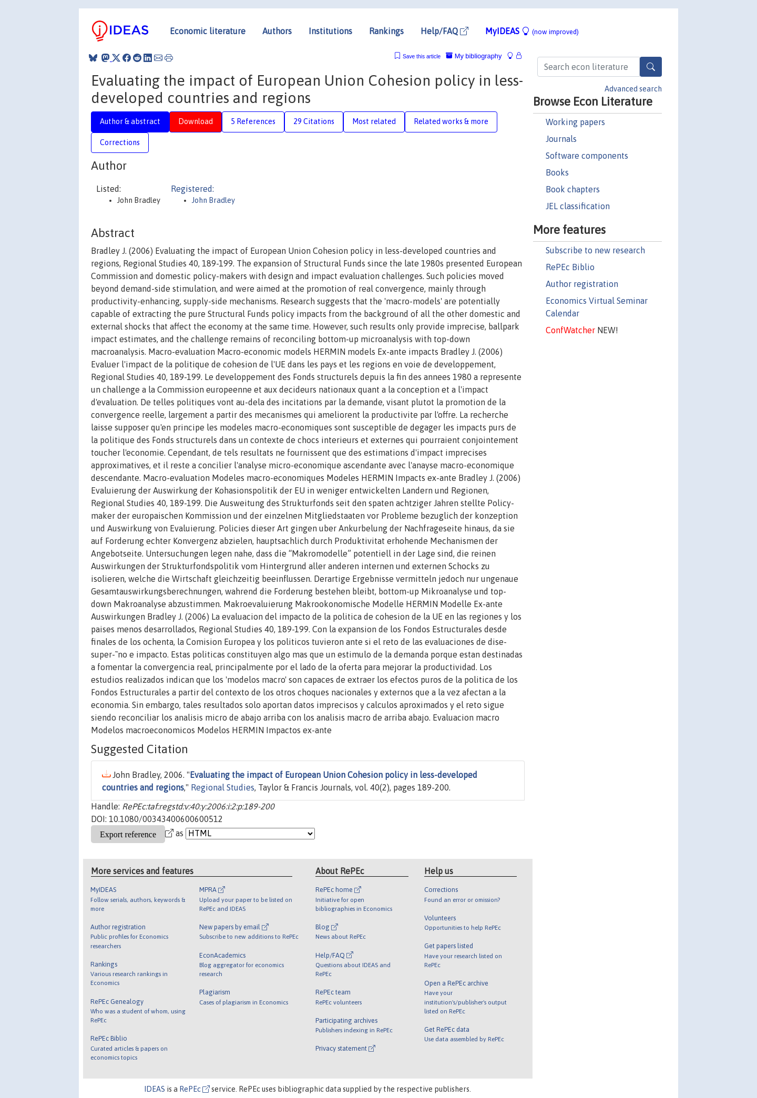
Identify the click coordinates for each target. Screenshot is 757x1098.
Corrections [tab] (120, 142)
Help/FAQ (444, 31)
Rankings (386, 31)
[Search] (651, 67)
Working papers (575, 122)
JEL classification (578, 206)
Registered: (192, 188)
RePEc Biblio (570, 267)
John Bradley (213, 200)
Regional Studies (222, 787)
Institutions (330, 31)
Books (557, 172)
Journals (561, 138)
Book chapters (573, 189)
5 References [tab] (253, 121)
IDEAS (154, 1089)
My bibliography (474, 56)
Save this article (422, 56)
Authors (277, 31)
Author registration (582, 284)
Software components (587, 155)
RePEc (194, 1089)
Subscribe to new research (595, 250)
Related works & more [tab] (451, 121)
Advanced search (633, 89)
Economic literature (207, 31)
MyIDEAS (532, 31)
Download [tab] (195, 121)
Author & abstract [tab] (130, 121)
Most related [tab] (374, 121)
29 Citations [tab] (313, 121)
